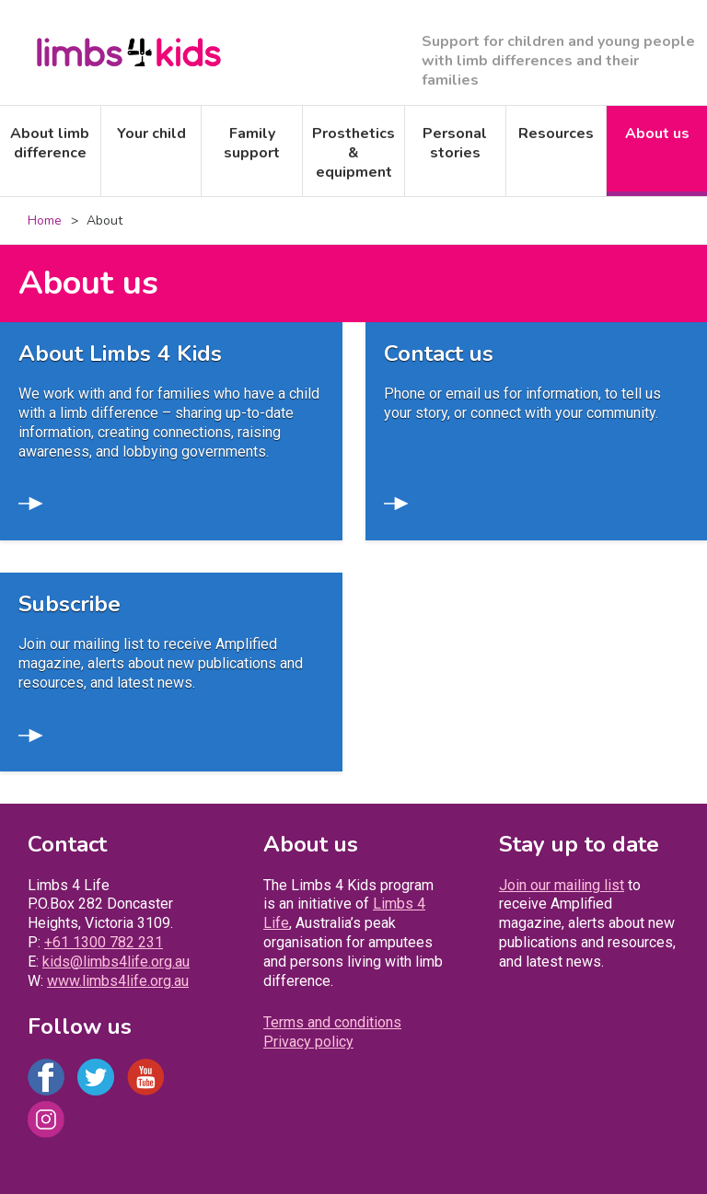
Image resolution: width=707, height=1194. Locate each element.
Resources (556, 133)
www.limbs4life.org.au (118, 981)
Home (45, 220)
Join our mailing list (561, 885)
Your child (151, 133)
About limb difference (49, 143)
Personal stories (455, 143)
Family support (252, 143)
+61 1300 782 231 (103, 942)
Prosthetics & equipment (353, 152)
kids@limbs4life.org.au (116, 961)
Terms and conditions (332, 1022)
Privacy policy (308, 1041)
